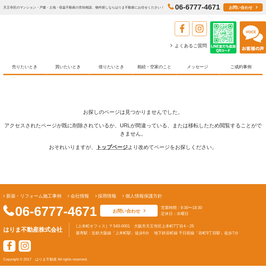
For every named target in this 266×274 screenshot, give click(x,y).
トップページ (112, 147)
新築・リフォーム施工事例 (33, 196)
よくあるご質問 (191, 45)
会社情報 (79, 196)
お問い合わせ (241, 7)
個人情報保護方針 (143, 196)
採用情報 (107, 196)
